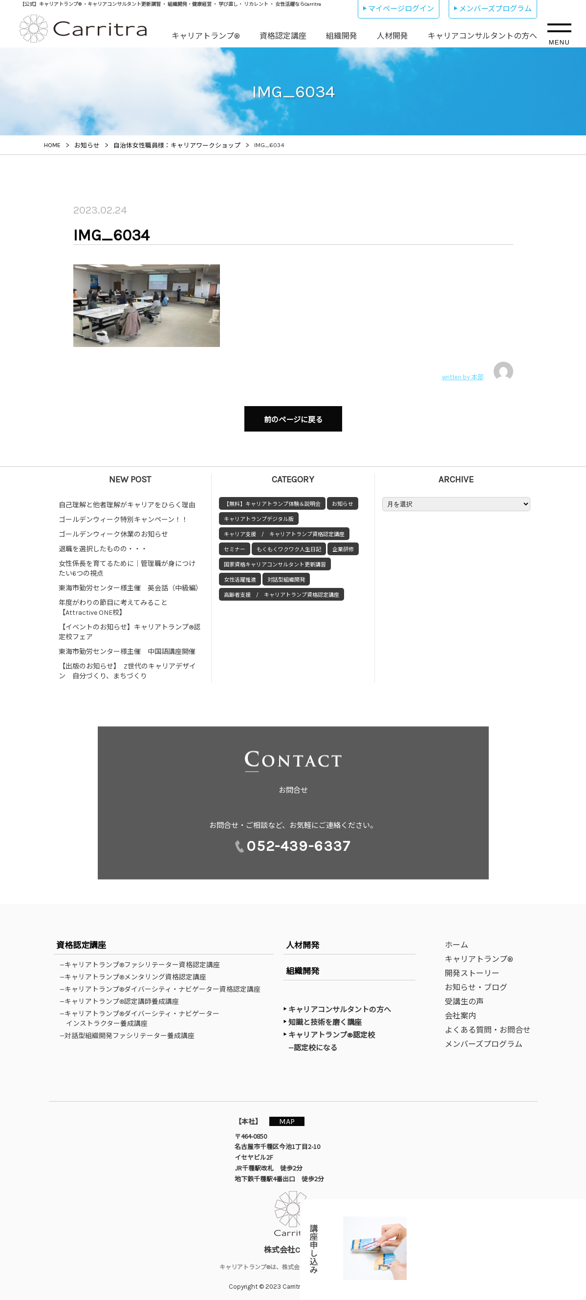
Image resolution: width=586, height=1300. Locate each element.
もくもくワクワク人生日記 (289, 545)
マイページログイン (401, 8)
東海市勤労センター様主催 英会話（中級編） (130, 583)
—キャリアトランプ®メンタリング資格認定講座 (136, 972)
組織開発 (341, 36)
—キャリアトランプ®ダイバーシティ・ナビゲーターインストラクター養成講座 (142, 1013)
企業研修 (343, 545)
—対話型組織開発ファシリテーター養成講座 (130, 1031)
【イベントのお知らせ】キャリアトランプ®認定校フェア (129, 627)
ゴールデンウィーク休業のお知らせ (113, 529)
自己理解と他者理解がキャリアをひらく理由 (127, 500)
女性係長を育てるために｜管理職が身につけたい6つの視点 (127, 564)
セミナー (234, 545)
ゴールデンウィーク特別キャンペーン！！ (123, 515)
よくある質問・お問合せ (488, 1025)
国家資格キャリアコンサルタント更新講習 (275, 560)
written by (477, 371)
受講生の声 (464, 996)
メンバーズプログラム (495, 8)
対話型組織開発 (286, 575)
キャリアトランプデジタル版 (259, 514)
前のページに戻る (293, 417)
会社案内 (460, 1011)
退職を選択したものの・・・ (103, 544)
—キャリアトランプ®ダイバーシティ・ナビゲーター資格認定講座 (163, 984)
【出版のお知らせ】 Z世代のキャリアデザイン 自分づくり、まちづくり (127, 666)
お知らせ (342, 499)
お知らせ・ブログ (476, 982)
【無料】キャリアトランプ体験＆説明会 (272, 499)
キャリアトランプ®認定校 (331, 1030)
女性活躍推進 (240, 575)
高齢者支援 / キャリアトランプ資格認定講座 (281, 590)
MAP (292, 1116)
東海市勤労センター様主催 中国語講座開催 (127, 647)
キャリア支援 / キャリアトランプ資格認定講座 (284, 529)
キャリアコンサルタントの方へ (482, 36)
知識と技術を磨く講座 (325, 1017)
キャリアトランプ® (206, 36)
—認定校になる (318, 1042)
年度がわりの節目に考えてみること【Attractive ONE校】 (113, 603)
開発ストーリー (472, 968)
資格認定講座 (283, 36)
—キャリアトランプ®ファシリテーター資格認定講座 (143, 960)
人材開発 (392, 36)
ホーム (456, 940)
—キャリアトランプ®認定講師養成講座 (122, 996)
